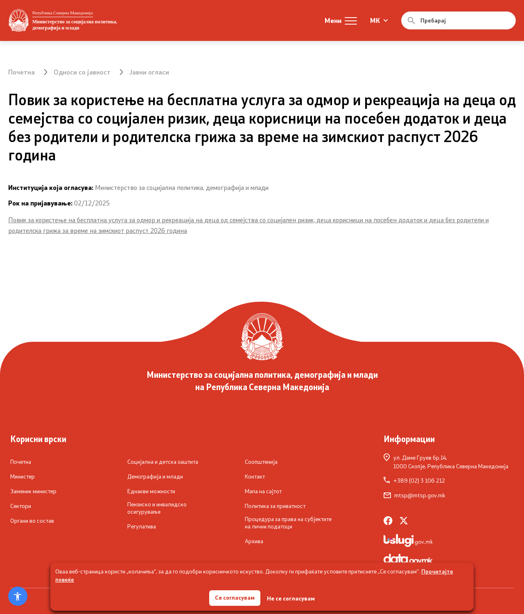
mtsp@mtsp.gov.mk (414, 495)
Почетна (21, 72)
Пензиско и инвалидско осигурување (157, 508)
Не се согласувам (291, 598)
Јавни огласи (149, 72)
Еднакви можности (151, 491)
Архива (254, 541)
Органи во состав (32, 520)
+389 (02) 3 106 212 (414, 480)
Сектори (20, 506)
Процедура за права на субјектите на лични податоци (288, 522)
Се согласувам (235, 597)
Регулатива (141, 526)
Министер (22, 476)
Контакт (255, 476)
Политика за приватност (275, 506)
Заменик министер (33, 491)
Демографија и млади (155, 476)
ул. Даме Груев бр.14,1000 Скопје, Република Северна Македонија (446, 461)
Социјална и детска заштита (162, 461)
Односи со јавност (82, 72)
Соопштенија (261, 461)
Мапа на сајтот (263, 491)
